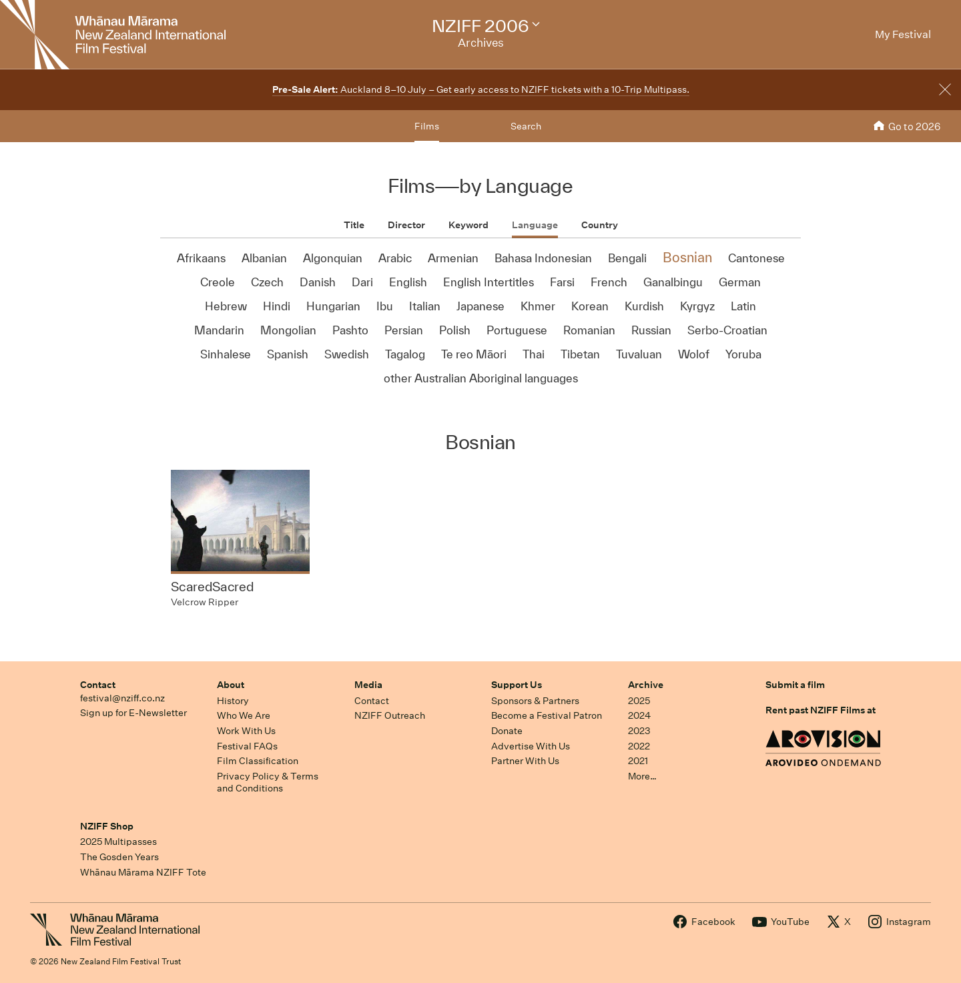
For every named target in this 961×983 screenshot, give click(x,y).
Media (368, 685)
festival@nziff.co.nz (122, 698)
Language (535, 225)
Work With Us (246, 731)
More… (642, 776)
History (233, 701)
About (230, 685)
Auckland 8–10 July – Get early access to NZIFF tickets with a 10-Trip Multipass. (480, 89)
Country (599, 225)
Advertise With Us (530, 746)
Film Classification (257, 761)
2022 (639, 746)
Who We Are (243, 715)
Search (526, 126)
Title (354, 225)
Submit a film (795, 685)
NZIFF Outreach (389, 715)
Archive (645, 685)
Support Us (516, 685)
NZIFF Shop (106, 826)
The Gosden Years (119, 857)
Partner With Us (525, 761)
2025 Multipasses (118, 842)
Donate (507, 731)
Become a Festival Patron (546, 715)
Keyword (468, 225)
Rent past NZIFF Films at (820, 710)
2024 (639, 715)
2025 (639, 701)
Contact (97, 685)
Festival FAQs (247, 746)
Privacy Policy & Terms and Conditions (267, 782)
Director (406, 225)
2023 (639, 731)
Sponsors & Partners (535, 701)
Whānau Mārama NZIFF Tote (143, 872)
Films (426, 126)
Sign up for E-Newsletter (133, 713)
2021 (638, 761)
